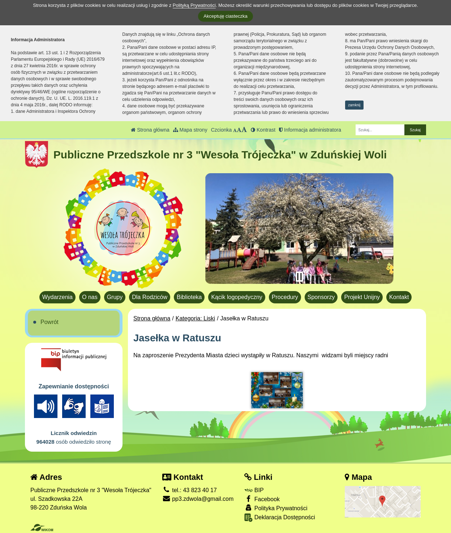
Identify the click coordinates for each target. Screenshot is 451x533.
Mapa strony (190, 130)
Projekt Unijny (362, 297)
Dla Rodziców (149, 297)
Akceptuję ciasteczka (225, 16)
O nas (90, 297)
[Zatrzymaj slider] (299, 276)
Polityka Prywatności (275, 507)
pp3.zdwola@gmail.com (198, 499)
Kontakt (399, 297)
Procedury (285, 297)
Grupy (115, 297)
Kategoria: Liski (195, 318)
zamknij (354, 105)
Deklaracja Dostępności (279, 517)
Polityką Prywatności (194, 5)
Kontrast (263, 130)
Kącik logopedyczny (236, 297)
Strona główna (150, 130)
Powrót (49, 322)
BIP (253, 490)
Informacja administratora (310, 130)
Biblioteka (189, 297)
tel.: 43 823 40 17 (189, 490)
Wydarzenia (57, 297)
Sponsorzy (321, 297)
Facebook (262, 498)
